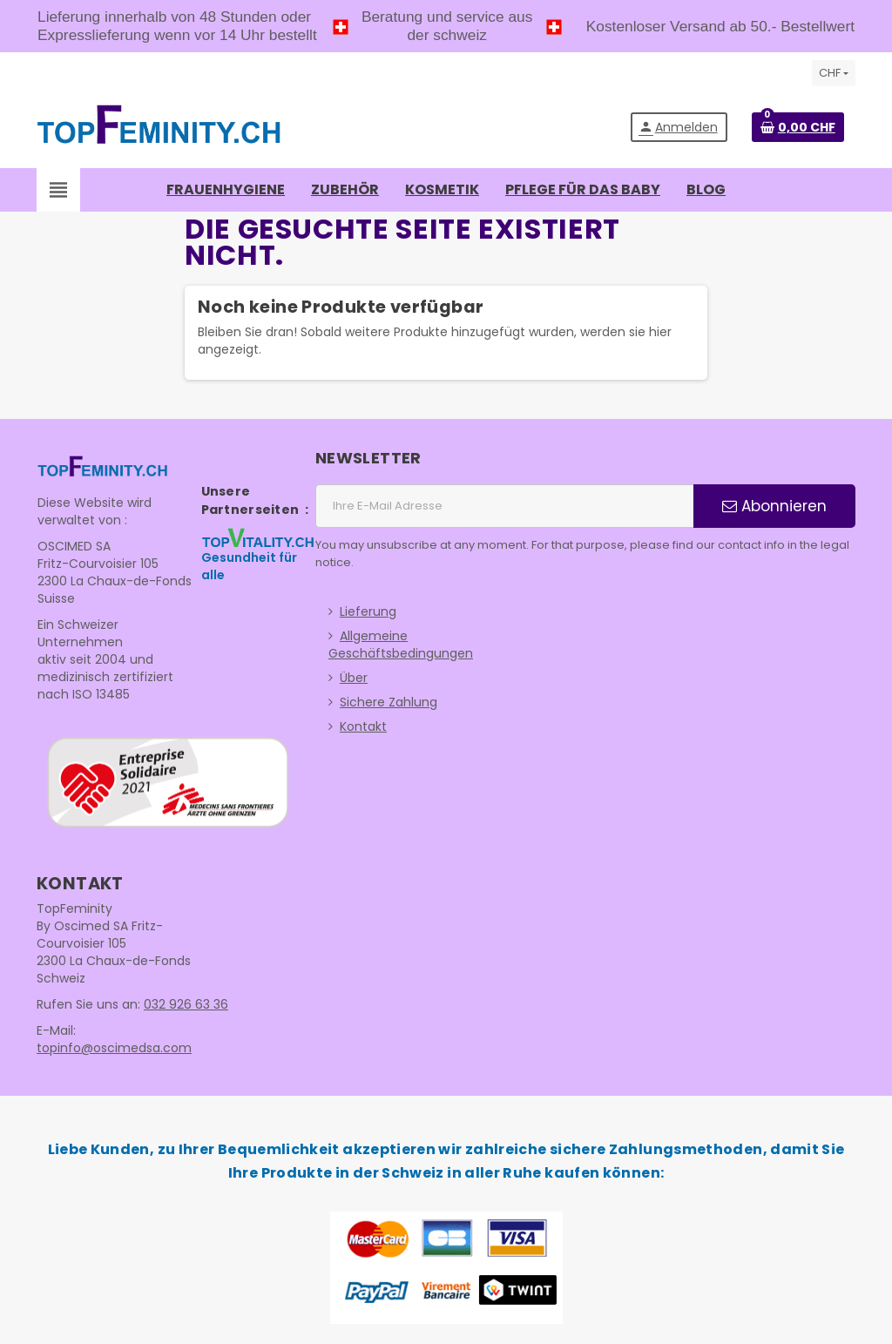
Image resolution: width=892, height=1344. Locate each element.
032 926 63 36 (186, 1004)
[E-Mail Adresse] (504, 506)
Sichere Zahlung (388, 702)
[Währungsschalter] (833, 73)
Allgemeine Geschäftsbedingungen (400, 644)
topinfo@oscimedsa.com (114, 1048)
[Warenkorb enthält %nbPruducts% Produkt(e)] (798, 127)
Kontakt (363, 726)
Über (354, 677)
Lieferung (368, 611)
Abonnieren (774, 506)
